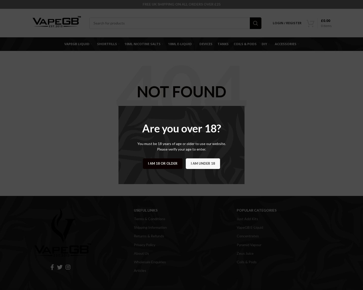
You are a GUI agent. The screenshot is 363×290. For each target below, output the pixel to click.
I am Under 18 (203, 163)
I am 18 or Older (162, 163)
